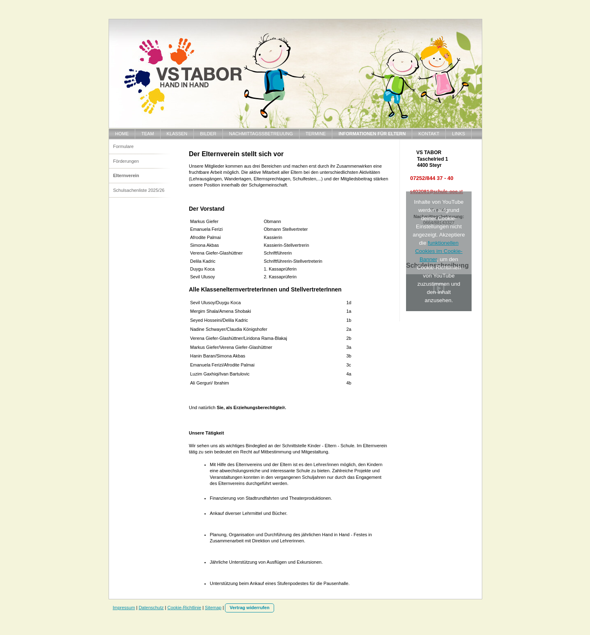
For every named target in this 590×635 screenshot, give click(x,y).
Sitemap (213, 607)
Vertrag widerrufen (249, 607)
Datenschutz (150, 607)
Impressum (124, 607)
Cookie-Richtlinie (185, 607)
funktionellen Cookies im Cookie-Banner (439, 251)
